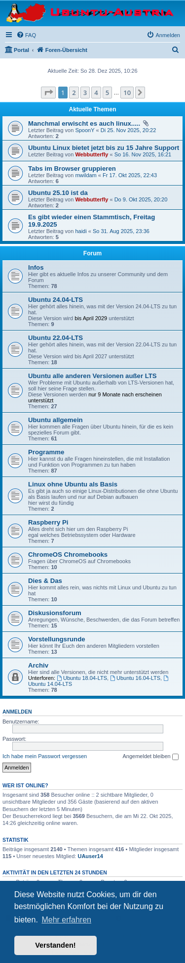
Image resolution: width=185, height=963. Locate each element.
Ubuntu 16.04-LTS (135, 678)
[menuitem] (26, 35)
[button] (48, 92)
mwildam (85, 175)
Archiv (38, 665)
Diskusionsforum (54, 613)
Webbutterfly (91, 154)
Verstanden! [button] (55, 945)
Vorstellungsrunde (56, 639)
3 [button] (85, 92)
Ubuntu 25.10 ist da (58, 192)
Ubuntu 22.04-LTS (55, 337)
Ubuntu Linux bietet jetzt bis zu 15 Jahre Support (103, 147)
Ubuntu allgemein (55, 420)
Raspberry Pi (48, 522)
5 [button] (107, 92)
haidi (80, 231)
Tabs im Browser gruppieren (72, 168)
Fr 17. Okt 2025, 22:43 (130, 175)
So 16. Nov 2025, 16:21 (143, 154)
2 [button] (73, 92)
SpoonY (84, 130)
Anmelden (17, 712)
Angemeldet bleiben (150, 756)
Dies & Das (45, 580)
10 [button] (127, 92)
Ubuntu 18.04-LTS (82, 678)
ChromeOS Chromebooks (68, 554)
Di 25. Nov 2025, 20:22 (128, 130)
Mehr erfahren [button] (66, 919)
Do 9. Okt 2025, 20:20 (141, 199)
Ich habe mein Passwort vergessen (44, 756)
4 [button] (96, 92)
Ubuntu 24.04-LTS (55, 299)
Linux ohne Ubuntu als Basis (72, 484)
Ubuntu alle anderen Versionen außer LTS (92, 376)
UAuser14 (90, 856)
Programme (46, 452)
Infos (36, 267)
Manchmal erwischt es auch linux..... (84, 123)
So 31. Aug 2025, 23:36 (121, 231)
